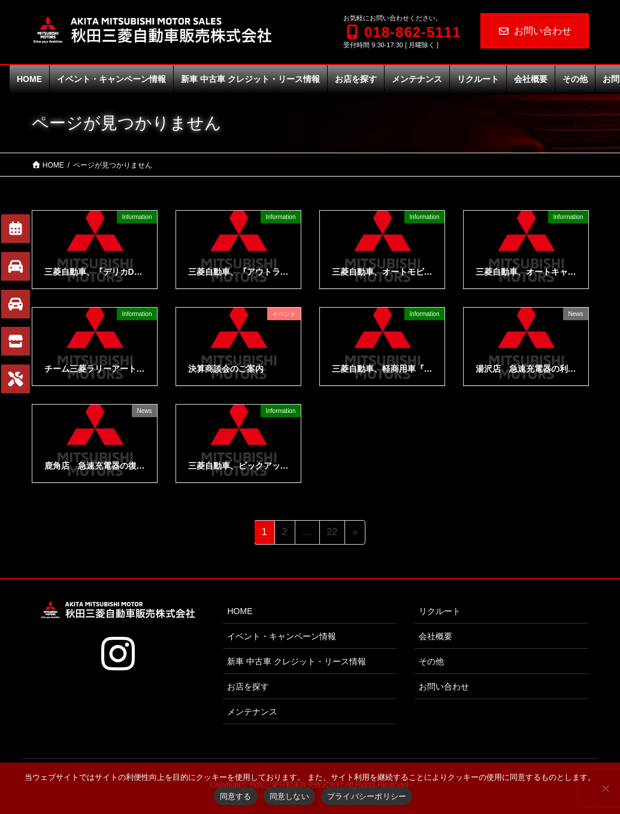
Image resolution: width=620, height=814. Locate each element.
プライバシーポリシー (367, 796)
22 (332, 534)
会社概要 (435, 636)
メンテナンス (252, 711)
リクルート (440, 611)
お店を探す (248, 686)
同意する (236, 796)
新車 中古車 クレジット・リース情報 (296, 661)
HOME (239, 611)
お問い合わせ (534, 31)
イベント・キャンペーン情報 (281, 636)
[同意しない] (605, 788)
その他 (431, 661)
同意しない (289, 796)
